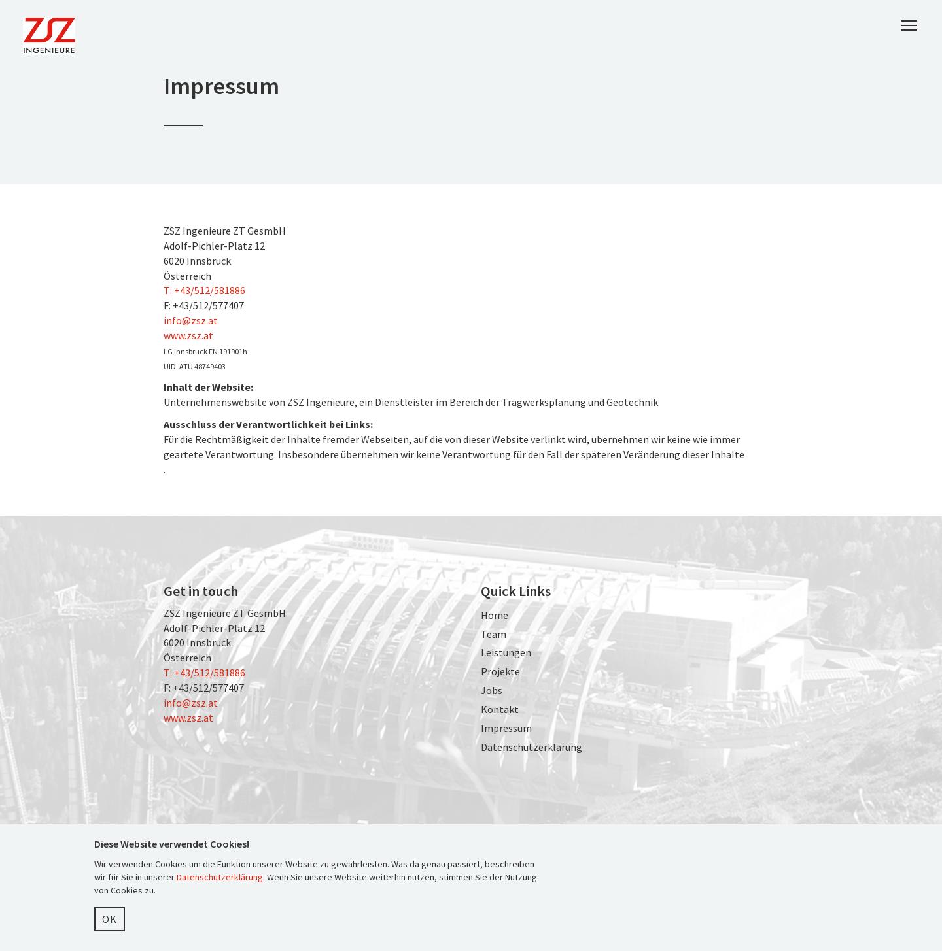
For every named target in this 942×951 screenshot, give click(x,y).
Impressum (506, 728)
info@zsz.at (191, 320)
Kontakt (500, 709)
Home (494, 615)
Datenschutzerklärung (531, 747)
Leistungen (506, 652)
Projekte (500, 671)
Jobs (491, 690)
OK (109, 919)
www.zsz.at (188, 335)
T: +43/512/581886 (204, 290)
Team (493, 634)
